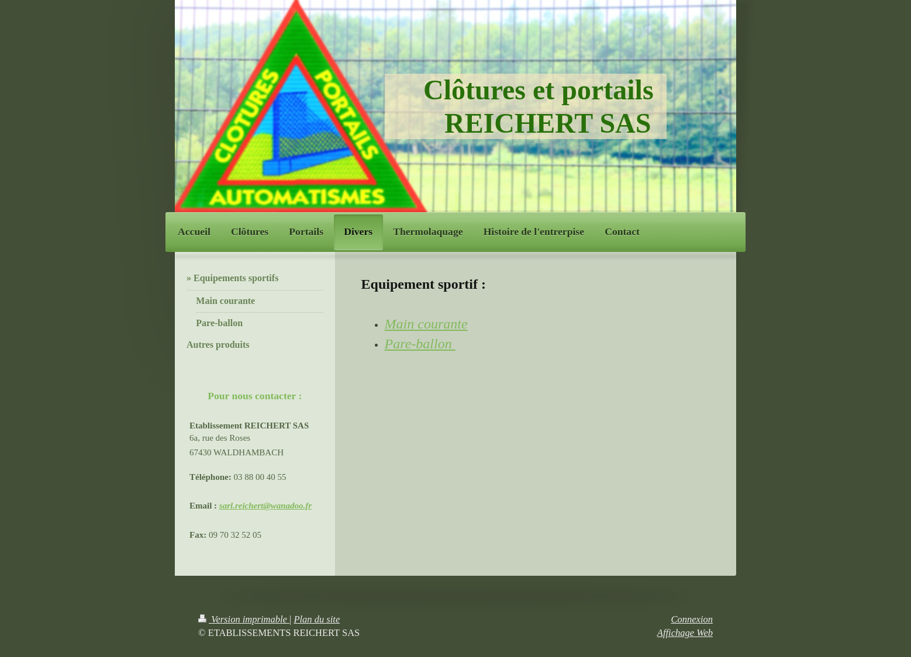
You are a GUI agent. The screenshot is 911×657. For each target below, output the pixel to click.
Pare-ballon (420, 343)
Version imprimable (243, 619)
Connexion (692, 619)
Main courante (426, 323)
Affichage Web (685, 632)
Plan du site (317, 619)
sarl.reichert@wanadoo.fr (265, 505)
